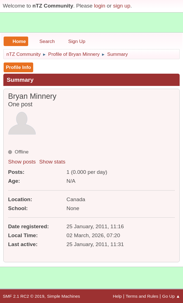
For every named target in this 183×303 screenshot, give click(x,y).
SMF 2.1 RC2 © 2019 (23, 296)
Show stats (52, 162)
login (99, 6)
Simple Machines (63, 296)
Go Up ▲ (171, 296)
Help (117, 296)
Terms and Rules (142, 296)
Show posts (22, 162)
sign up (121, 6)
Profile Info (18, 67)
